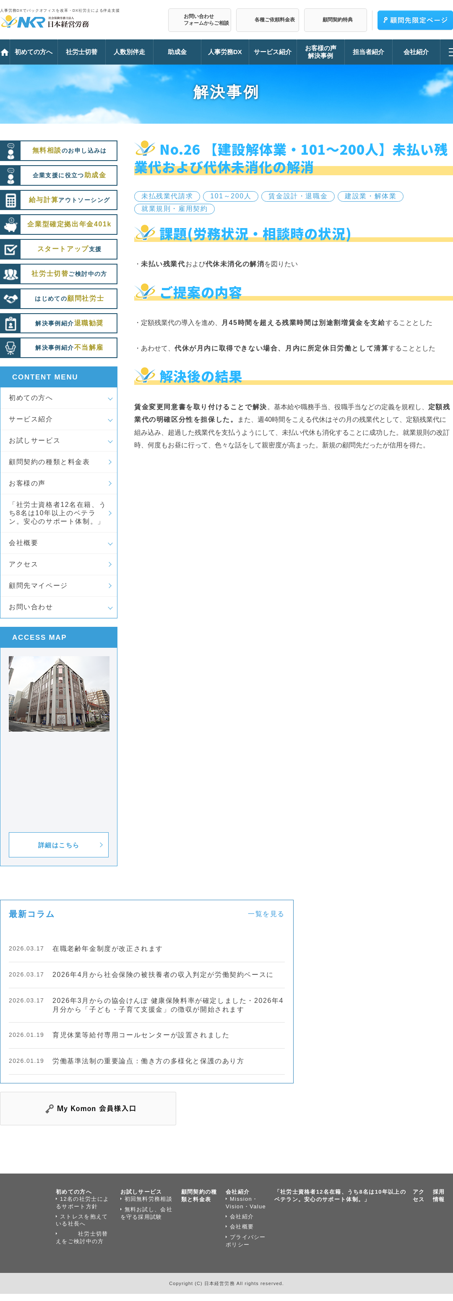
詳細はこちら (59, 845)
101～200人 (230, 196)
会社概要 (23, 542)
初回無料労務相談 (148, 1199)
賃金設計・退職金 (298, 196)
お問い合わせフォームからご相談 (206, 19)
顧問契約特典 (338, 20)
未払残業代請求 (167, 196)
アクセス (23, 564)
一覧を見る (266, 913)
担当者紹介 (368, 51)
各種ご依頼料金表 (275, 20)
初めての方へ (31, 397)
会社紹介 (238, 1192)
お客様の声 (27, 483)
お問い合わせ (31, 606)
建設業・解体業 (370, 196)
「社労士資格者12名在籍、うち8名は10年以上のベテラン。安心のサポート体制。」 (57, 513)
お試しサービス (34, 440)
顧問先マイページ (38, 585)
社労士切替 (81, 51)
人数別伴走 (129, 51)
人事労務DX (225, 51)
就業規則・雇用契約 (174, 208)
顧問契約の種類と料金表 (49, 461)
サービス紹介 (31, 419)
